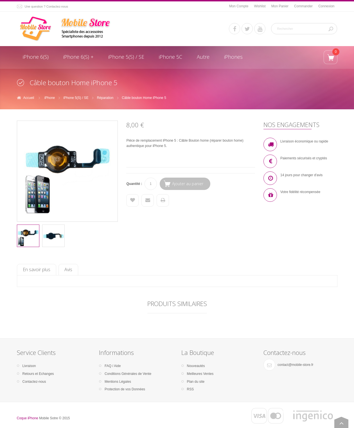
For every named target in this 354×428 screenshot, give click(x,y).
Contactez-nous (34, 382)
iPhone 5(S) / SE (75, 98)
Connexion (326, 6)
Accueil (28, 98)
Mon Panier (279, 6)
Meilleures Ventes (200, 374)
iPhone (49, 98)
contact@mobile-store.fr (296, 365)
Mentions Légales (118, 382)
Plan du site (196, 382)
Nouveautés (196, 366)
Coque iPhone (27, 418)
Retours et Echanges (38, 374)
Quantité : (134, 184)
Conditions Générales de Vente (128, 374)
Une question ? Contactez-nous (46, 6)
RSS (190, 389)
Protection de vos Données (125, 389)
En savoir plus (36, 269)
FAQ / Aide (113, 366)
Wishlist (259, 6)
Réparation (105, 98)
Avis (68, 269)
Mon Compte (239, 6)
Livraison (29, 366)
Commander (303, 6)
